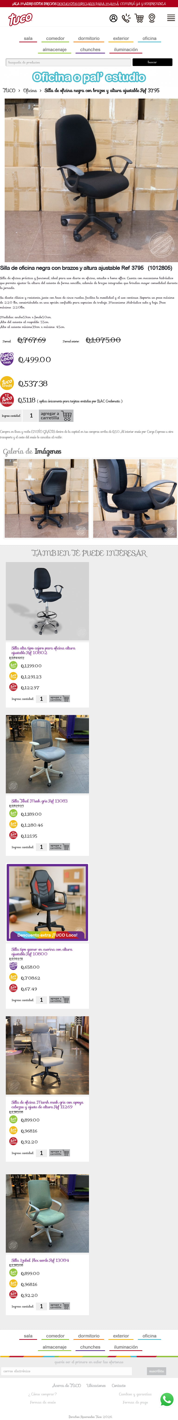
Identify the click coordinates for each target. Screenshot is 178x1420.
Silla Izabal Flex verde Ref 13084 (42, 1260)
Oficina (30, 90)
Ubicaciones (97, 1385)
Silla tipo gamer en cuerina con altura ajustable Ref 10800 (44, 952)
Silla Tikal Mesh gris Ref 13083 (42, 801)
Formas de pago (135, 1402)
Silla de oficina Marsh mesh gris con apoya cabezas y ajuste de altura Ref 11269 (44, 1107)
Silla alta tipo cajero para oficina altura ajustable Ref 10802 (46, 650)
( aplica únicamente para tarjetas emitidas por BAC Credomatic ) (79, 401)
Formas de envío (43, 1402)
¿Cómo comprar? (42, 1394)
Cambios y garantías (135, 1394)
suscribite (156, 1371)
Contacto (118, 1385)
